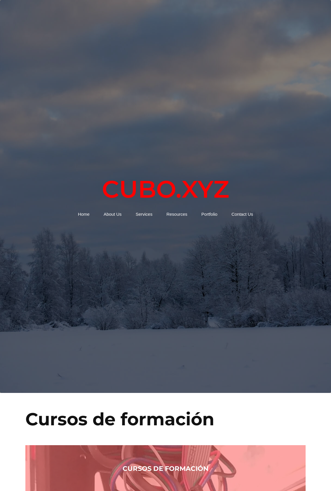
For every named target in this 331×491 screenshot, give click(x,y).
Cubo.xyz (165, 189)
